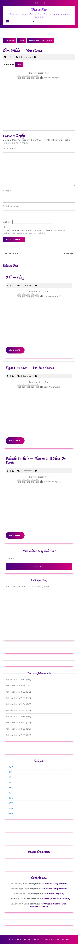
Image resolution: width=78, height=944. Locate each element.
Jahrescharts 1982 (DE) (18, 692)
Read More (17, 351)
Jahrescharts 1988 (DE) (18, 729)
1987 (10, 803)
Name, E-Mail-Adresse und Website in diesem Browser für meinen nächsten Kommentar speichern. (35, 231)
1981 (10, 772)
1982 (10, 777)
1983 (10, 782)
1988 (21, 40)
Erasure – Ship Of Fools (55, 888)
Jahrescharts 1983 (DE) (18, 698)
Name (7, 191)
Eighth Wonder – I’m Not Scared (30, 368)
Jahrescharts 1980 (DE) (18, 679)
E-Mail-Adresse (12, 206)
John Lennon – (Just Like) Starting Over (28, 586)
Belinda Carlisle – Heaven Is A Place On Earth (36, 460)
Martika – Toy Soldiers (56, 883)
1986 (10, 798)
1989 (10, 813)
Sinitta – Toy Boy (55, 893)
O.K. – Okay (15, 277)
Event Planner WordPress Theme (30, 939)
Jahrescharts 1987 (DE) (18, 722)
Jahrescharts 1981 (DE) (18, 685)
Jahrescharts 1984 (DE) (18, 704)
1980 (10, 767)
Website (7, 222)
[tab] (7, 22)
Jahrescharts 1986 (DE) (18, 716)
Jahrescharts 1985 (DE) (18, 710)
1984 (10, 787)
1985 (10, 793)
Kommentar (10, 148)
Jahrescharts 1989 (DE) (18, 735)
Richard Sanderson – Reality (55, 898)
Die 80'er (39, 9)
